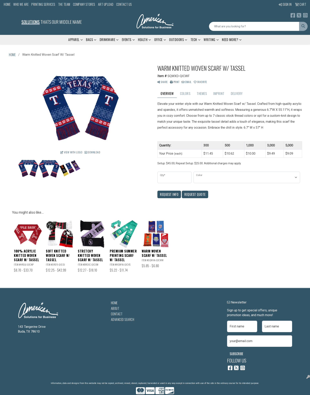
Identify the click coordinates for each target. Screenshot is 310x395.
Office (158, 39)
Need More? (230, 39)
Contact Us (124, 4)
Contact (117, 314)
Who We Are (21, 4)
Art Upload (106, 4)
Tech (194, 39)
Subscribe (236, 353)
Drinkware (107, 39)
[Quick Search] (254, 26)
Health (142, 39)
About (115, 308)
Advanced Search (122, 319)
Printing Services (43, 4)
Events (126, 39)
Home (7, 4)
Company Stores (84, 4)
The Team (64, 4)
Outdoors (176, 39)
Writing (209, 39)
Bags (89, 39)
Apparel (73, 39)
